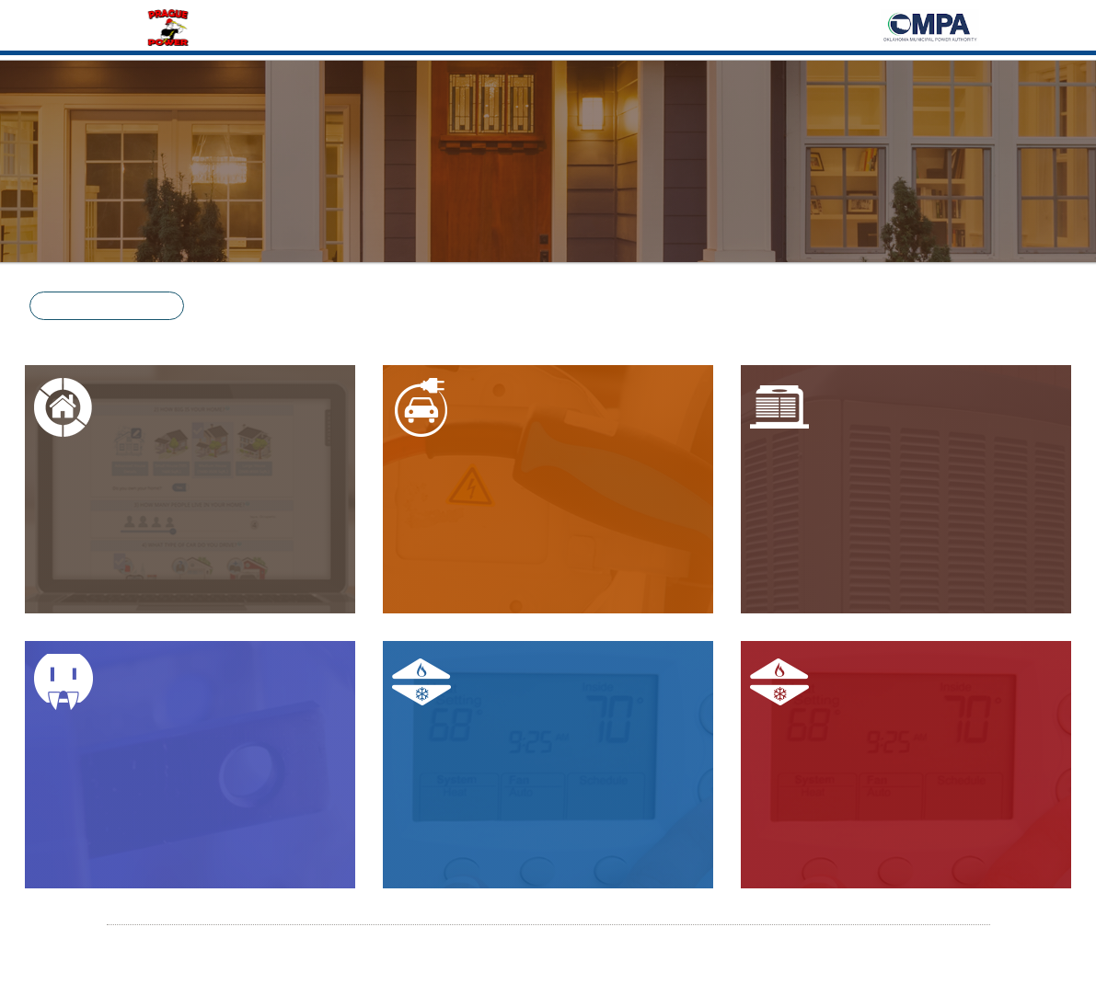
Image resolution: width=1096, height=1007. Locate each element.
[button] (106, 306)
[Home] (169, 26)
